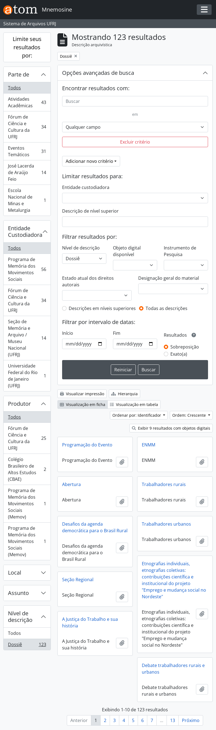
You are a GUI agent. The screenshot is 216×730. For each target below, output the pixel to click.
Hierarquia (124, 393)
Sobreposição (184, 347)
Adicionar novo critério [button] (89, 161)
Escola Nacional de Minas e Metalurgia (27, 200)
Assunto (18, 593)
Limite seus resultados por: (27, 47)
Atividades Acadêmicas (27, 102)
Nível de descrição (20, 617)
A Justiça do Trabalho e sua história (90, 622)
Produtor (19, 403)
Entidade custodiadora (85, 187)
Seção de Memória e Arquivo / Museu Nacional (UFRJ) (27, 338)
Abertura (71, 484)
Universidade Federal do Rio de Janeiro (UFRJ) (27, 376)
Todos (14, 88)
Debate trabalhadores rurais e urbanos (173, 668)
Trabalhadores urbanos (166, 524)
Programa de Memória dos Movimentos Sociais (27, 269)
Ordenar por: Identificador (137, 415)
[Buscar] (135, 101)
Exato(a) (178, 354)
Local (14, 572)
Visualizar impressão (82, 393)
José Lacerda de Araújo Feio (27, 172)
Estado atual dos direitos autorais (88, 281)
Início (67, 333)
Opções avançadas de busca (98, 72)
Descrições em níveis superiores (102, 308)
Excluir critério (135, 142)
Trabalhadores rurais (164, 484)
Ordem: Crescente (189, 415)
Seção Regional (77, 580)
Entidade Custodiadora (25, 231)
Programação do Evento (87, 445)
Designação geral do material (168, 278)
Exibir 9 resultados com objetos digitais (171, 428)
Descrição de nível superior (90, 211)
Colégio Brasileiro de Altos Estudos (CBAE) (27, 469)
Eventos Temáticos (27, 151)
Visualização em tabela (134, 404)
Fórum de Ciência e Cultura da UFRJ (27, 127)
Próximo (191, 720)
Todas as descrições (166, 308)
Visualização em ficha (82, 404)
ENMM (148, 445)
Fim (116, 333)
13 (172, 720)
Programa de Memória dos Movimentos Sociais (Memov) (27, 503)
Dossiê (27, 645)
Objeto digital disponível (127, 251)
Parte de (18, 74)
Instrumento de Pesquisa (180, 251)
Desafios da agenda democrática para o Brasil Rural (95, 527)
